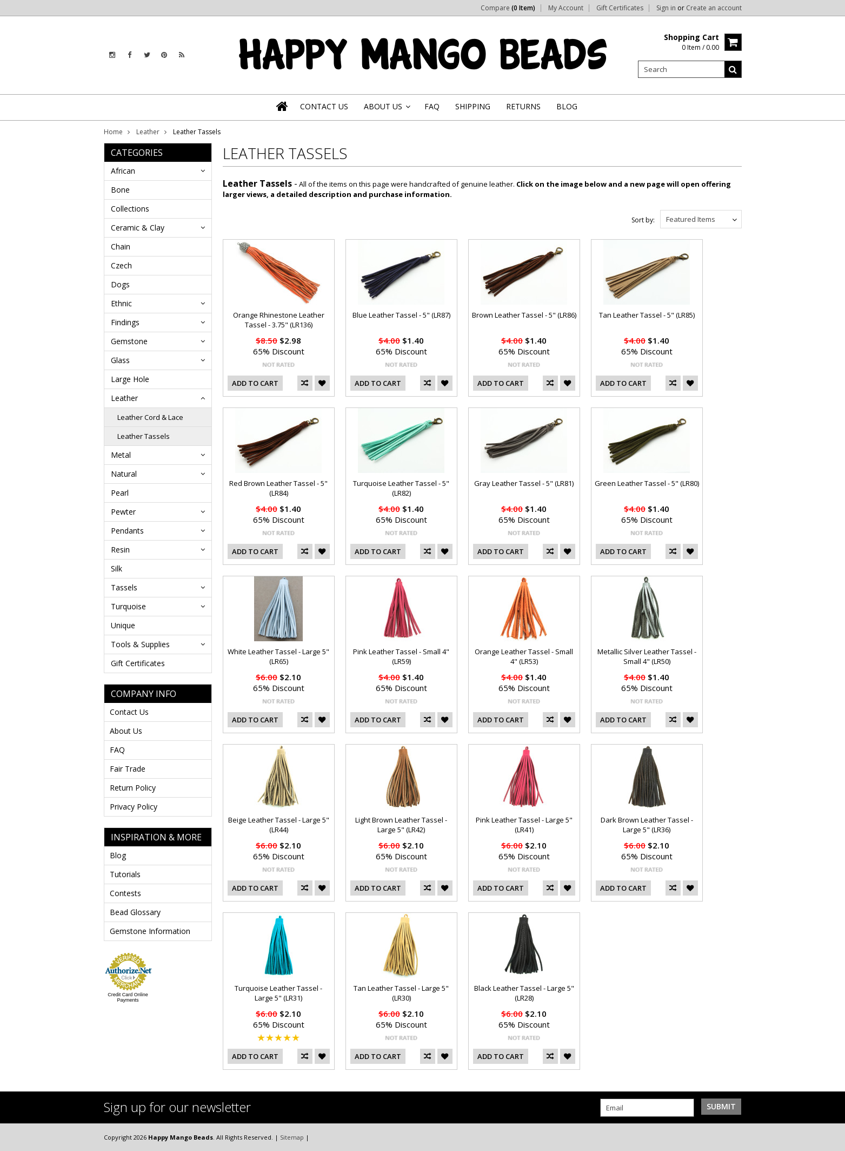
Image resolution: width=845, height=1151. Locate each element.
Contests (125, 893)
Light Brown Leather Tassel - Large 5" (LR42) (401, 824)
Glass (120, 360)
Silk (116, 568)
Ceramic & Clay (137, 227)
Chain (120, 246)
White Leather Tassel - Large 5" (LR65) (278, 656)
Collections (130, 208)
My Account (565, 8)
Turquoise (128, 606)
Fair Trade (127, 769)
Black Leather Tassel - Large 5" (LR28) (524, 993)
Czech (121, 265)
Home (113, 131)
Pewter (123, 512)
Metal (121, 455)
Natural (124, 474)
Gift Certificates (619, 8)
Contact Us (129, 712)
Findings (125, 322)
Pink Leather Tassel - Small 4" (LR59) (401, 656)
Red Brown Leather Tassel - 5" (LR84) (278, 488)
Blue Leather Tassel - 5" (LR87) (401, 315)
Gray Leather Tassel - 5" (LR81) (524, 483)
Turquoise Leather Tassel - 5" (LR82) (401, 488)
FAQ (117, 750)
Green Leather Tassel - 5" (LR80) (647, 483)
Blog (118, 855)
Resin (120, 549)
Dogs (120, 284)
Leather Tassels (143, 436)
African (123, 171)
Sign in (666, 8)
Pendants (127, 530)
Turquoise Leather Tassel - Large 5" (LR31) (278, 993)
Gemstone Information (150, 931)
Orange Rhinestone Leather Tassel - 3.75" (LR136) (278, 320)
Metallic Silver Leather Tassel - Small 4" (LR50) (646, 656)
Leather (147, 131)
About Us (126, 731)
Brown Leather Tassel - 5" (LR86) (524, 315)
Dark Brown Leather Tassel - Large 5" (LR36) (647, 824)
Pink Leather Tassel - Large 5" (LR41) (524, 824)
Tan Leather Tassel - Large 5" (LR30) (401, 993)
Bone (120, 190)
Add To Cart (255, 383)
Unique (123, 625)
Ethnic (121, 303)
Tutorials (125, 874)
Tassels (124, 587)
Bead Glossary (135, 912)
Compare (508, 8)
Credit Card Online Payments (128, 997)
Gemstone (129, 341)
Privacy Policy (133, 806)
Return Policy (133, 787)
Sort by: (643, 220)
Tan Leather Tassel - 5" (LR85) (647, 315)
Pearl (120, 493)
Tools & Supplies (140, 644)
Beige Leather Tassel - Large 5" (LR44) (278, 824)
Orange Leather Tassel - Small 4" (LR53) (524, 656)
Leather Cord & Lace (150, 417)
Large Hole (130, 379)
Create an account (714, 8)
